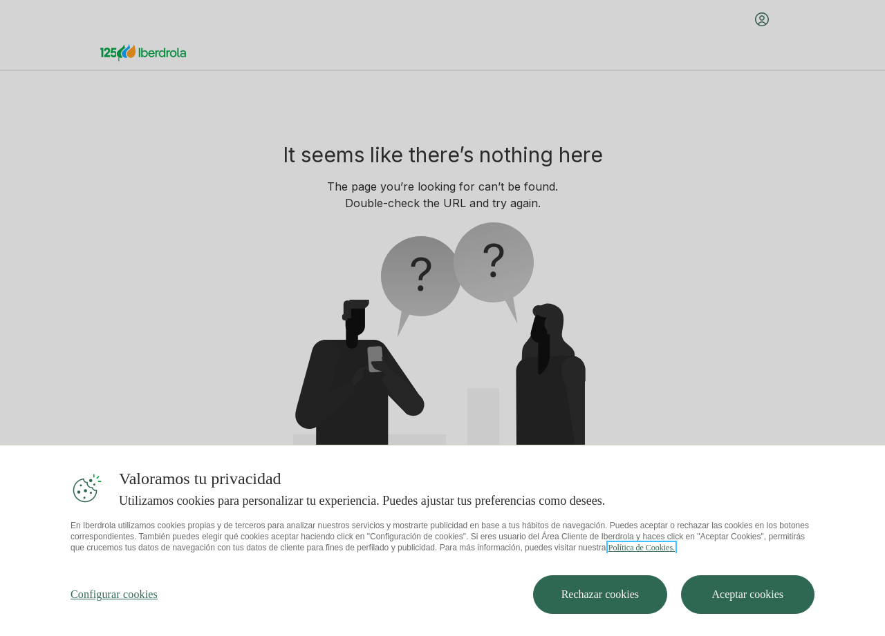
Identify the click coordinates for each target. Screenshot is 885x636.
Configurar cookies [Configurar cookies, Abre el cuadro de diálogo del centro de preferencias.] (114, 620)
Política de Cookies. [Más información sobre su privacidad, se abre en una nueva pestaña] (641, 573)
